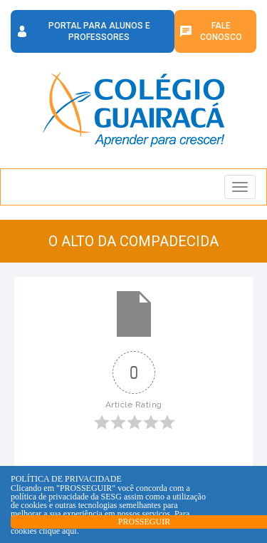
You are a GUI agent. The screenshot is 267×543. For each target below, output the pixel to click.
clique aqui (58, 531)
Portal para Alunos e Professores (99, 31)
